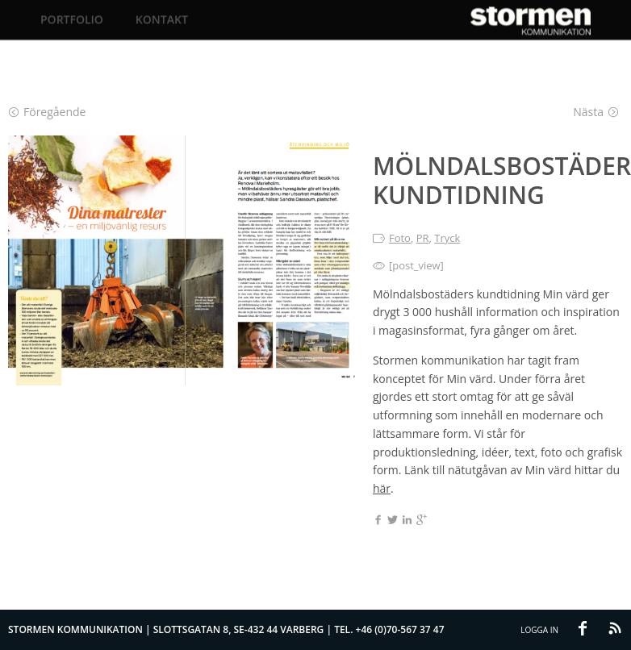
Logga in (539, 629)
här (382, 488)
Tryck (447, 238)
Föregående (47, 111)
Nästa (596, 111)
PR (422, 238)
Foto (400, 238)
